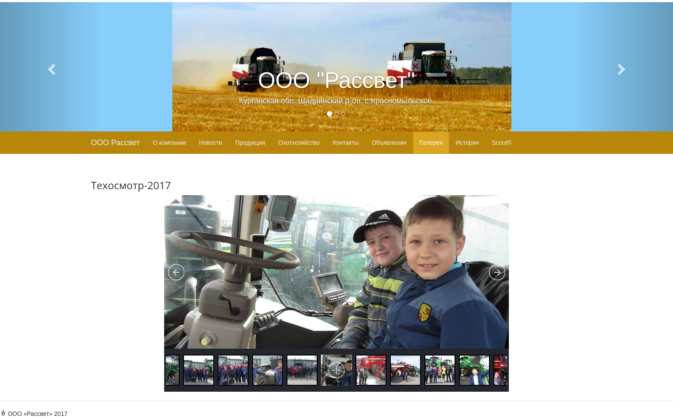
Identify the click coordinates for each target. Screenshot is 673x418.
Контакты (345, 142)
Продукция (250, 142)
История (467, 142)
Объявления (389, 142)
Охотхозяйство (299, 142)
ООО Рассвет (115, 142)
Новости (210, 142)
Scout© (502, 142)
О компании (169, 142)
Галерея (431, 142)
